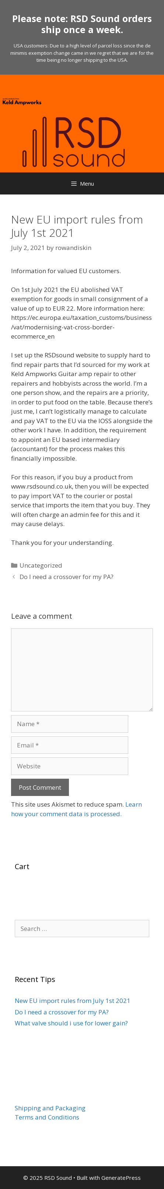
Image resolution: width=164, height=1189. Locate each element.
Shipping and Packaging (50, 1108)
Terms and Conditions (47, 1117)
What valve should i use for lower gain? (71, 1023)
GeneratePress (121, 1177)
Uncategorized (41, 565)
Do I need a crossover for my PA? (67, 576)
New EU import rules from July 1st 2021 (72, 1000)
